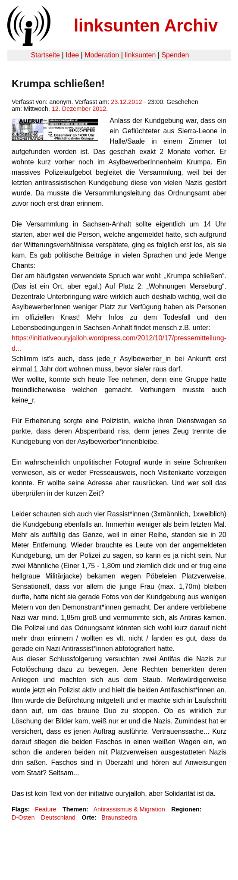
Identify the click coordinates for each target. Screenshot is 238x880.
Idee (72, 55)
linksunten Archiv (146, 25)
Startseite (45, 55)
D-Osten (23, 817)
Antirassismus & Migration (129, 809)
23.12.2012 (126, 101)
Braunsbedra (119, 817)
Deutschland (58, 817)
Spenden (175, 55)
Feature (45, 809)
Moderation (102, 55)
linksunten (140, 55)
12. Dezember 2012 (79, 108)
